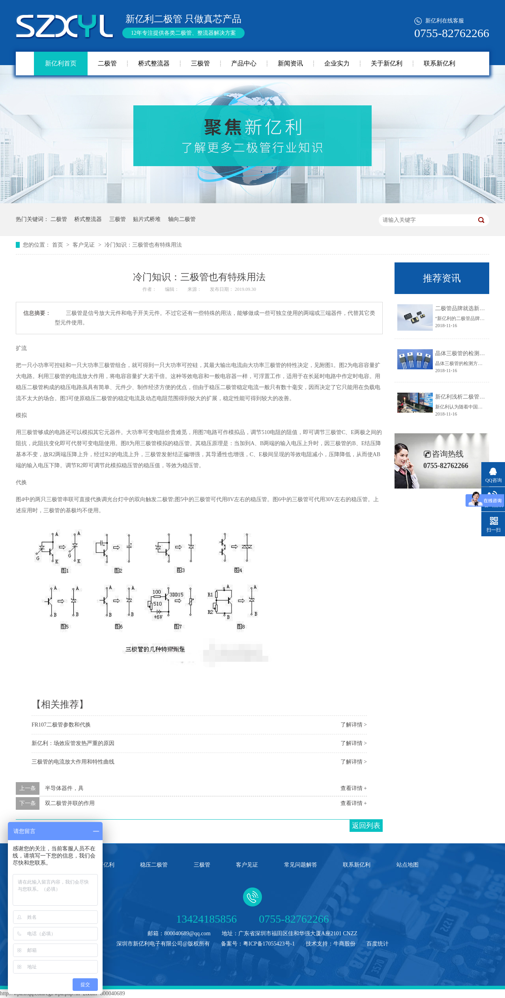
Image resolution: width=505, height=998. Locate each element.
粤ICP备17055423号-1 (269, 944)
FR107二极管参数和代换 (61, 725)
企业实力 (337, 63)
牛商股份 (344, 944)
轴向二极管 (182, 219)
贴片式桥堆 (147, 219)
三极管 (200, 63)
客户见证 (84, 245)
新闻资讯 (290, 63)
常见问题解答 (300, 865)
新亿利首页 (61, 63)
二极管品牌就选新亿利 (462, 308)
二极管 (107, 63)
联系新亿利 (439, 63)
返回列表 (366, 825)
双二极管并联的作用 (70, 803)
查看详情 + (353, 788)
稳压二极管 (154, 865)
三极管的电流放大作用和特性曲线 (73, 762)
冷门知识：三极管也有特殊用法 (143, 245)
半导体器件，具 (64, 788)
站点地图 (408, 865)
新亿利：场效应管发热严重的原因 (73, 743)
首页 (58, 245)
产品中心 (243, 63)
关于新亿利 (386, 63)
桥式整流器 (154, 63)
